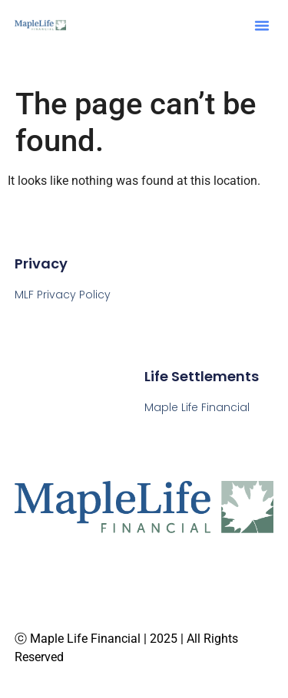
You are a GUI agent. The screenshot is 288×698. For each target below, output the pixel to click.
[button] (261, 25)
